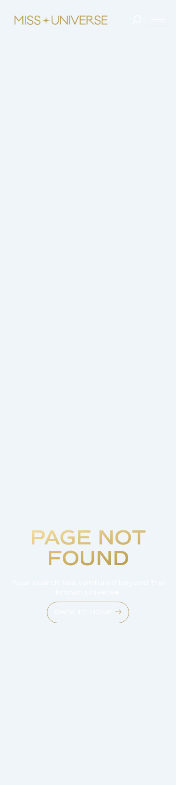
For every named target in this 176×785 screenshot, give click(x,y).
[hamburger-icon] (158, 19)
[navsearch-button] (136, 19)
